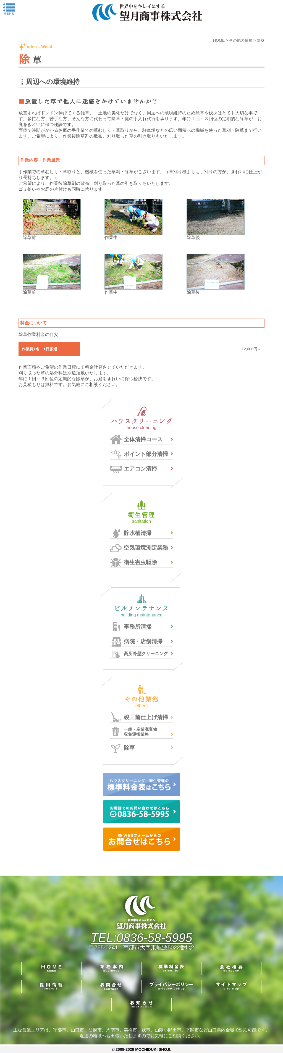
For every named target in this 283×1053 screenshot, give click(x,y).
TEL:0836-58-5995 (141, 937)
